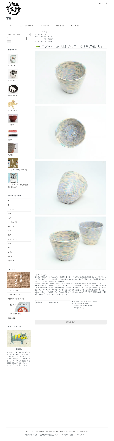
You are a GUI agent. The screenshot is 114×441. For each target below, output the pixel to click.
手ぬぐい (11, 256)
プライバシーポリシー (71, 432)
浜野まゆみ (13, 60)
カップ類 (43, 34)
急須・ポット (12, 239)
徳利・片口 (11, 226)
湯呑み (50, 41)
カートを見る (73, 26)
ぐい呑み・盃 (12, 222)
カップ (50, 36)
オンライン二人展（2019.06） (18, 164)
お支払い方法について (15, 294)
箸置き (10, 252)
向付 (9, 231)
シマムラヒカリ (13, 90)
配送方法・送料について (16, 299)
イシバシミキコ (13, 105)
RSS (9, 318)
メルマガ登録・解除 (14, 314)
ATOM (14, 318)
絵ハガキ (11, 261)
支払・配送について (25, 26)
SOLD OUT (70, 322)
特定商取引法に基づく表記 (54, 432)
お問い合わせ (58, 26)
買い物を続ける (79, 308)
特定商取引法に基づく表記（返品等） (86, 301)
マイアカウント (101, 3)
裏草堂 (13, 149)
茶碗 (9, 213)
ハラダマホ (44, 32)
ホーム (10, 26)
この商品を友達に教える (82, 303)
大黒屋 (13, 134)
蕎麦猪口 (50, 39)
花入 (9, 218)
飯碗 (9, 235)
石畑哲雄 (13, 120)
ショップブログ (43, 26)
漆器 (9, 243)
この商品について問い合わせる (84, 305)
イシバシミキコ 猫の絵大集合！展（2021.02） (19, 180)
